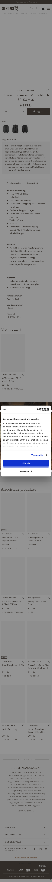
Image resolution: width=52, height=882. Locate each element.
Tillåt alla (26, 463)
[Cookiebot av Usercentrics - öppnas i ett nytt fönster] (37, 409)
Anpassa (26, 471)
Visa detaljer (37, 455)
